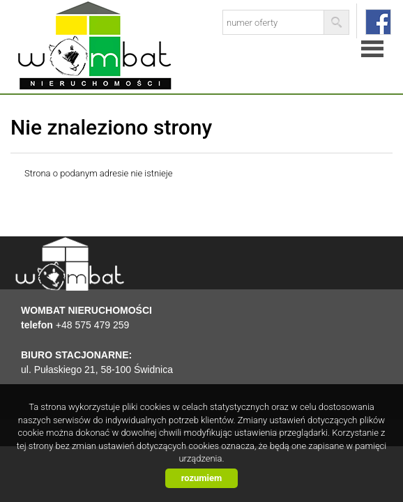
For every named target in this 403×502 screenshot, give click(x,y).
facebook (378, 22)
